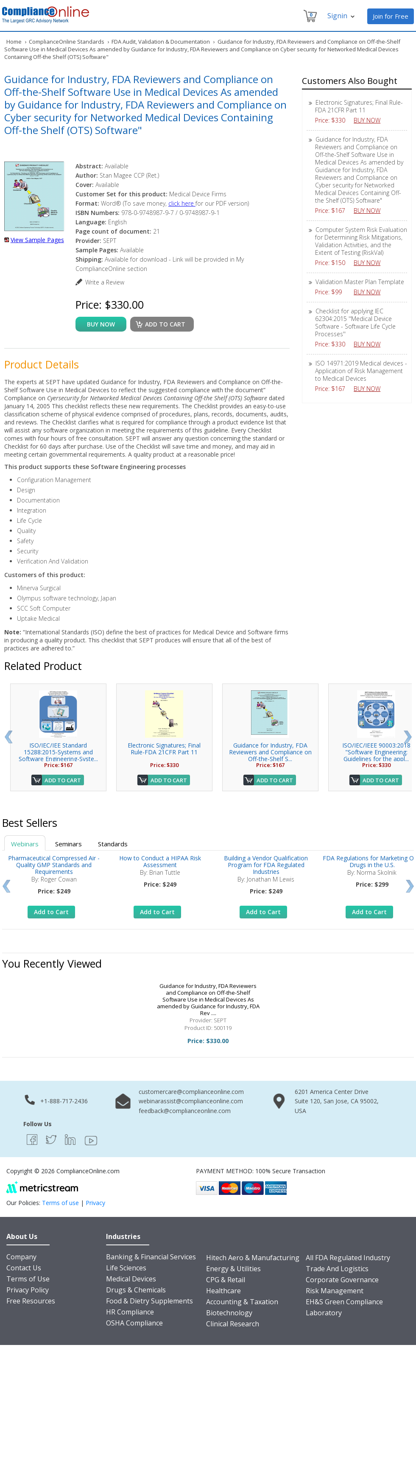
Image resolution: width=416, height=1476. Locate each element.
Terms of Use (28, 1278)
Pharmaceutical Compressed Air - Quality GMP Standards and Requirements (54, 865)
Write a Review (104, 282)
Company (21, 1256)
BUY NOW (370, 120)
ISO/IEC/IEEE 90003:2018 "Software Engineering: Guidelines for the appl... (376, 752)
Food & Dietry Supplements (149, 1301)
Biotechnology (229, 1312)
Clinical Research (232, 1323)
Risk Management (334, 1290)
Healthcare (223, 1290)
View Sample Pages (37, 240)
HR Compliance (130, 1312)
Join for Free (390, 16)
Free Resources (30, 1301)
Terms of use (60, 1203)
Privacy (95, 1203)
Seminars (68, 844)
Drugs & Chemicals (136, 1290)
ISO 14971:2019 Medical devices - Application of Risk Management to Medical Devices (361, 370)
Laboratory (324, 1312)
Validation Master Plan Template (359, 282)
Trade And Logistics (337, 1268)
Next (408, 737)
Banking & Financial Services (151, 1256)
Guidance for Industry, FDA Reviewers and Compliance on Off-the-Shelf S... (270, 752)
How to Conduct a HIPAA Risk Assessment (160, 861)
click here (181, 203)
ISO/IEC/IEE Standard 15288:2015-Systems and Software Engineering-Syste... (58, 752)
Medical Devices (131, 1278)
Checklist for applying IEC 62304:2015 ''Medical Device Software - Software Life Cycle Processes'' (355, 322)
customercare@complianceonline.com (191, 1092)
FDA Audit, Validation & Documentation (161, 41)
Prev (8, 737)
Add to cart (165, 324)
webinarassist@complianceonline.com (191, 1101)
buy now (101, 324)
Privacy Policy (27, 1290)
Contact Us (23, 1267)
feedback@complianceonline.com (185, 1111)
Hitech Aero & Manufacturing (252, 1257)
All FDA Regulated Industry (348, 1257)
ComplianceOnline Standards (66, 41)
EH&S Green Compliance (344, 1301)
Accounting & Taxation (242, 1301)
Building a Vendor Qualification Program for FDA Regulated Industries (266, 865)
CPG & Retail (225, 1279)
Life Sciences (126, 1267)
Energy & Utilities (233, 1268)
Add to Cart (63, 780)
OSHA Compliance (134, 1323)
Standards (113, 844)
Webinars (25, 844)
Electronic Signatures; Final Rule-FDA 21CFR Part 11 (359, 106)
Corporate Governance (342, 1279)
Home (14, 41)
